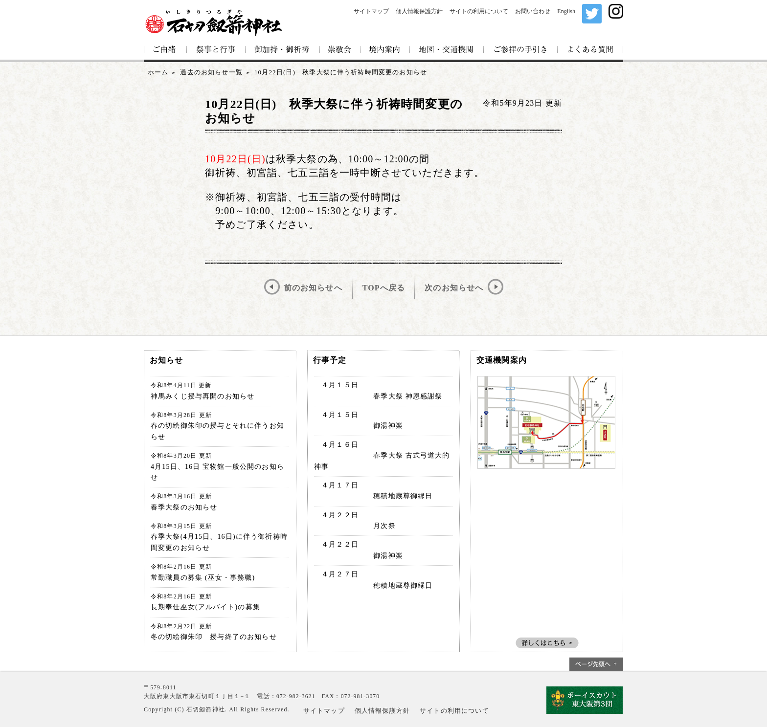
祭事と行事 (216, 50)
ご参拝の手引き (521, 50)
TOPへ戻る (384, 288)
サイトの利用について (479, 11)
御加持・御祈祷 (283, 50)
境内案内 (385, 50)
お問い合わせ (532, 11)
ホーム (158, 72)
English (566, 11)
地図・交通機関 (447, 50)
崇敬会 (340, 50)
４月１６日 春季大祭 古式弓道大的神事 (382, 455)
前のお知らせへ (313, 288)
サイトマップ (371, 11)
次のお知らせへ (454, 288)
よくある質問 (590, 50)
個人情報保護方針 (419, 11)
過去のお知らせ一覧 (211, 72)
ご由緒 (165, 50)
